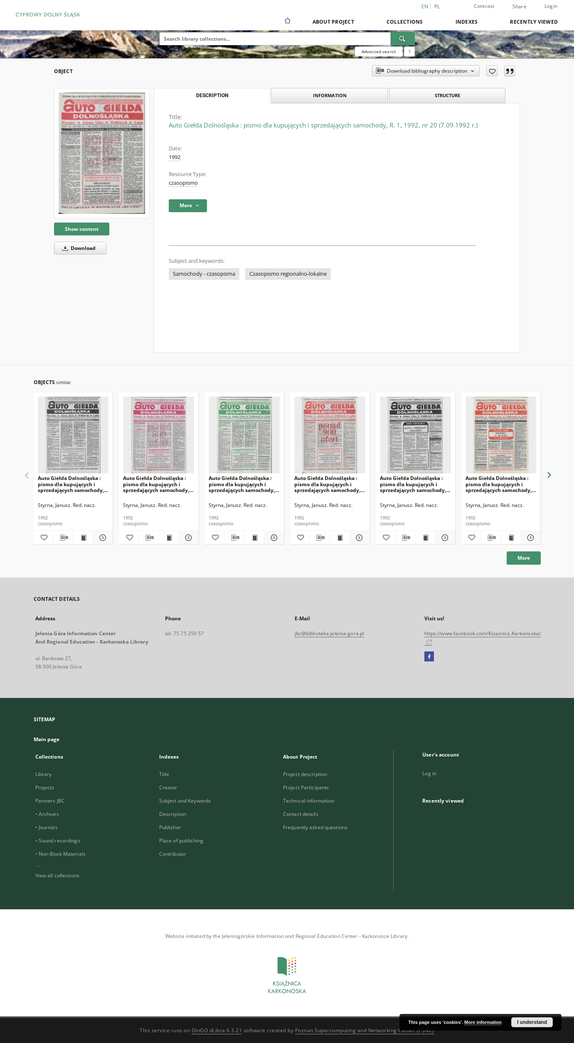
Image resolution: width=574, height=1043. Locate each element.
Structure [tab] (447, 95)
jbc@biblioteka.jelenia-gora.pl (330, 633)
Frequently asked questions (315, 827)
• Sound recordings (57, 840)
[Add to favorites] (492, 71)
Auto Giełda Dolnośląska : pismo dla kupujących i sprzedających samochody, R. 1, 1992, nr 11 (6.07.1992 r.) (329, 484)
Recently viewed (534, 21)
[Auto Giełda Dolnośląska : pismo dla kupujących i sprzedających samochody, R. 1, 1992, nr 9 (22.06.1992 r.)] (158, 435)
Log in (429, 773)
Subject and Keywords (185, 800)
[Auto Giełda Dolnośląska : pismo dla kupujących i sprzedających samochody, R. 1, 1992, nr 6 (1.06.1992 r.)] (415, 435)
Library (43, 774)
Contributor (172, 853)
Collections (405, 21)
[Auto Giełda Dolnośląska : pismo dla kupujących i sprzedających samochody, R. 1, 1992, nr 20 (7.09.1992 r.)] (102, 153)
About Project (333, 21)
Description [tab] (212, 95)
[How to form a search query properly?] (409, 51)
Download (77, 248)
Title (164, 774)
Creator (168, 787)
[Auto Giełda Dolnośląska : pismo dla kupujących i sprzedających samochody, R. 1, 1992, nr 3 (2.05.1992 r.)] (501, 435)
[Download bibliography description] (63, 537)
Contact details (300, 814)
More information (483, 1022)
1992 (174, 157)
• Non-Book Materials (60, 853)
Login (550, 6)
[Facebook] (429, 657)
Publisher (170, 827)
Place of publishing (181, 840)
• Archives (47, 814)
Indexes (467, 21)
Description (172, 814)
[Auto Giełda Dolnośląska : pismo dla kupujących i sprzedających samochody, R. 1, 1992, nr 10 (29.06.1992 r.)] (73, 435)
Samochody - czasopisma (204, 273)
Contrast (484, 6)
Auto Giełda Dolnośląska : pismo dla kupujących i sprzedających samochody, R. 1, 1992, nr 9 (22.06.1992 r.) (158, 484)
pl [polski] (437, 6)
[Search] (403, 38)
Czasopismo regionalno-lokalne (288, 273)
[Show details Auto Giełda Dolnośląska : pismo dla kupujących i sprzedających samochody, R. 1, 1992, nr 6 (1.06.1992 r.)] (444, 537)
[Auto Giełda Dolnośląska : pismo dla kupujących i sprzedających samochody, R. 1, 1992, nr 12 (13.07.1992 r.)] (244, 435)
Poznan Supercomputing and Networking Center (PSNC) (364, 1030)
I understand (532, 1022)
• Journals (46, 827)
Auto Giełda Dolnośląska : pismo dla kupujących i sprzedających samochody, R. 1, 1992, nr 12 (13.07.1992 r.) (242, 484)
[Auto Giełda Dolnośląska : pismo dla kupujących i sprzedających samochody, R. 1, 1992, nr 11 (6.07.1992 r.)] (330, 435)
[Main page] (287, 21)
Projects (44, 787)
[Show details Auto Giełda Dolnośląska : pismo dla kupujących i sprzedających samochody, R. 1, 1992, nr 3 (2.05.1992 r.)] (530, 537)
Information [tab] (330, 95)
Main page (47, 739)
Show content (82, 229)
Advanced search (379, 51)
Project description (305, 774)
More (523, 557)
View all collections (57, 875)
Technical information (309, 800)
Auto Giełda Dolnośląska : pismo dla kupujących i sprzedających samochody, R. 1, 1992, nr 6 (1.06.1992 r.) (413, 484)
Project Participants (306, 787)
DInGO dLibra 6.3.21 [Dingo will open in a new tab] (217, 1030)
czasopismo (183, 182)
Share (519, 6)
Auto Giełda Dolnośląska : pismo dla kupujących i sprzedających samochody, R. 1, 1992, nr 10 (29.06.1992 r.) (71, 484)
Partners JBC (50, 800)
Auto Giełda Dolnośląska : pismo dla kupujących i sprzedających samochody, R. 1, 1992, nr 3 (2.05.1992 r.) (499, 484)
